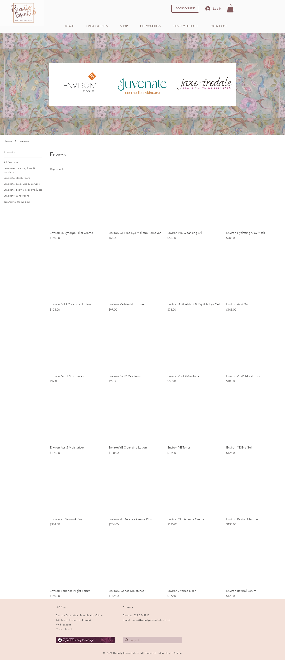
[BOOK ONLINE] (185, 9)
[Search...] (152, 640)
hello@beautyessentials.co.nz (151, 620)
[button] (230, 8)
